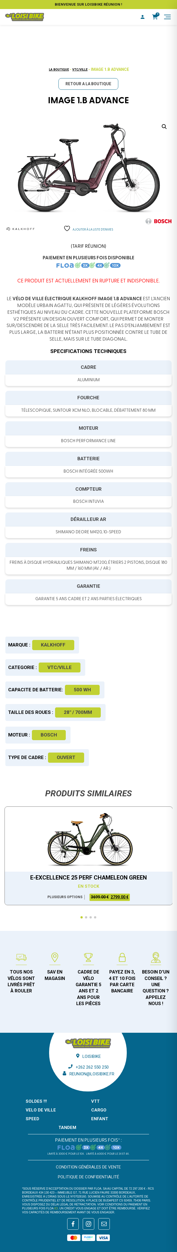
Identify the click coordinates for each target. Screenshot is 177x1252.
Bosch (49, 735)
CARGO (98, 1110)
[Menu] (167, 17)
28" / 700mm (78, 712)
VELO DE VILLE (41, 1110)
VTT (95, 1101)
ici (56, 1208)
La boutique (59, 69)
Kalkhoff (53, 645)
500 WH (82, 689)
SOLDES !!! (36, 1101)
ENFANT (99, 1118)
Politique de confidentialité (88, 1176)
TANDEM (67, 1127)
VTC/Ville (80, 69)
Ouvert (66, 757)
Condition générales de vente (88, 1167)
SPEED (32, 1118)
